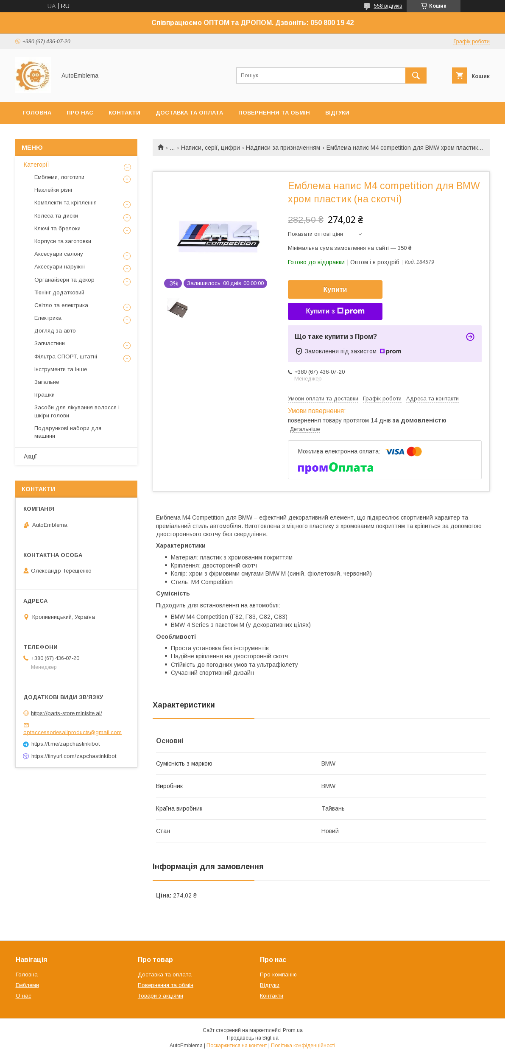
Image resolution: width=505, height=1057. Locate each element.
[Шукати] (416, 75)
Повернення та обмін (274, 112)
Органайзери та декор (64, 280)
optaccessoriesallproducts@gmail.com (72, 732)
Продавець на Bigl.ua (253, 1038)
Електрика (47, 318)
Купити (335, 289)
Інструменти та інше (60, 369)
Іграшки (44, 394)
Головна (37, 112)
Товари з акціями (160, 996)
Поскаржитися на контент (236, 1046)
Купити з (335, 311)
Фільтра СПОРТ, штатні (65, 356)
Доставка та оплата (189, 112)
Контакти (124, 112)
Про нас (80, 112)
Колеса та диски (56, 216)
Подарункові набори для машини (67, 432)
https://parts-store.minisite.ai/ (66, 713)
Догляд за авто (55, 330)
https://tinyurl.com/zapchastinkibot (73, 756)
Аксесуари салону (58, 254)
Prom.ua (293, 1030)
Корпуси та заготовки (62, 241)
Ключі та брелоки (57, 228)
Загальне (46, 382)
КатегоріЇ (37, 164)
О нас (23, 996)
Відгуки (337, 112)
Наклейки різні (53, 190)
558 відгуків (388, 6)
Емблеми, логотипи (59, 177)
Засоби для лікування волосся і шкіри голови (77, 411)
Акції (30, 456)
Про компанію (278, 974)
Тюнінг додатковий (59, 292)
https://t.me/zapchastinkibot (65, 744)
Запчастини (49, 343)
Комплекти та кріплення (65, 202)
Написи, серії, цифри (210, 147)
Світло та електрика (61, 305)
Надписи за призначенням (283, 147)
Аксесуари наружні (59, 266)
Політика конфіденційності (303, 1046)
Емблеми (27, 985)
